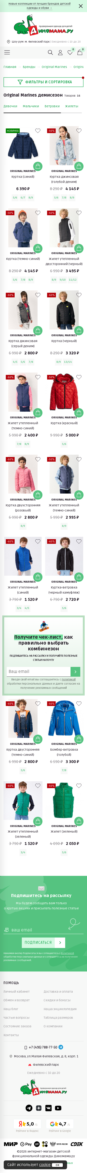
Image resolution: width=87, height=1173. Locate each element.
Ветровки (52, 106)
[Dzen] (38, 1108)
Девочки (10, 106)
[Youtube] (58, 1108)
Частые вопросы (16, 1018)
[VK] (48, 1108)
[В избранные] (37, 130)
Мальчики (31, 106)
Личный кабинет (16, 992)
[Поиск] (50, 52)
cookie (45, 1165)
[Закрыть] (81, 6)
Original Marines (57, 67)
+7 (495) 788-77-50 (43, 1047)
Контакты (11, 1035)
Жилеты (71, 106)
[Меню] (7, 52)
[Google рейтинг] (60, 1126)
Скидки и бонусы (57, 1000)
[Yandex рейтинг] (27, 1126)
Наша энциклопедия (60, 1009)
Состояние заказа (17, 1026)
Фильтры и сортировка (44, 82)
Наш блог (10, 1009)
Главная (12, 67)
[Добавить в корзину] (37, 166)
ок (57, 1165)
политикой (69, 679)
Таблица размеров (58, 1018)
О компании (53, 1026)
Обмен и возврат (16, 1000)
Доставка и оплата (58, 992)
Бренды (31, 67)
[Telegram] (60, 1047)
